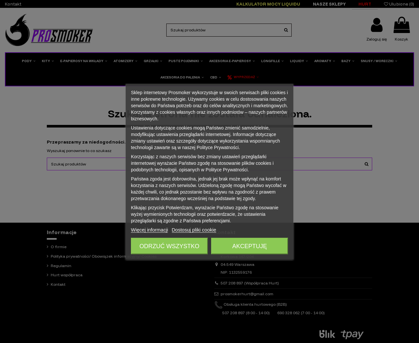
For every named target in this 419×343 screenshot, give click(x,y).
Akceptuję (249, 246)
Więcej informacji (149, 229)
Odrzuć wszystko (169, 246)
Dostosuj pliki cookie (194, 229)
